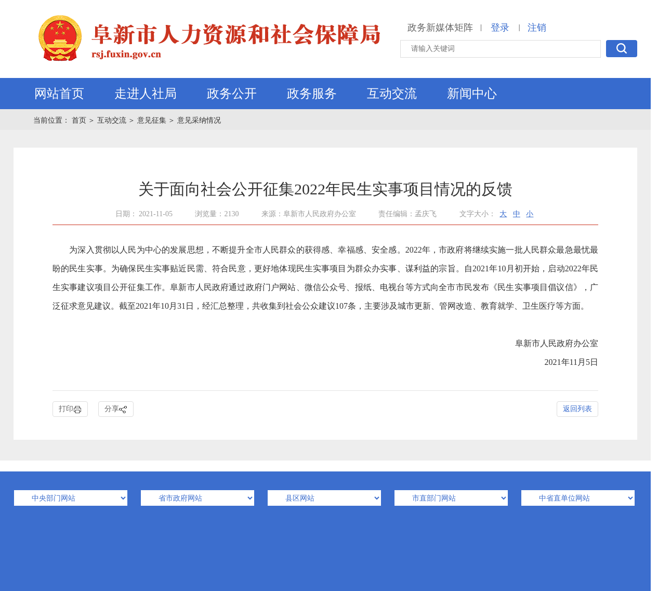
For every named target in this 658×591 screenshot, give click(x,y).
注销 (537, 27)
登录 (500, 27)
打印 (70, 409)
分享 (115, 409)
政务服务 (312, 93)
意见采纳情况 (199, 120)
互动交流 (392, 93)
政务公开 (232, 93)
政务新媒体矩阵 (440, 27)
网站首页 (59, 93)
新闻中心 (472, 93)
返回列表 (577, 409)
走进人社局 (145, 93)
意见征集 (151, 120)
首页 (80, 120)
